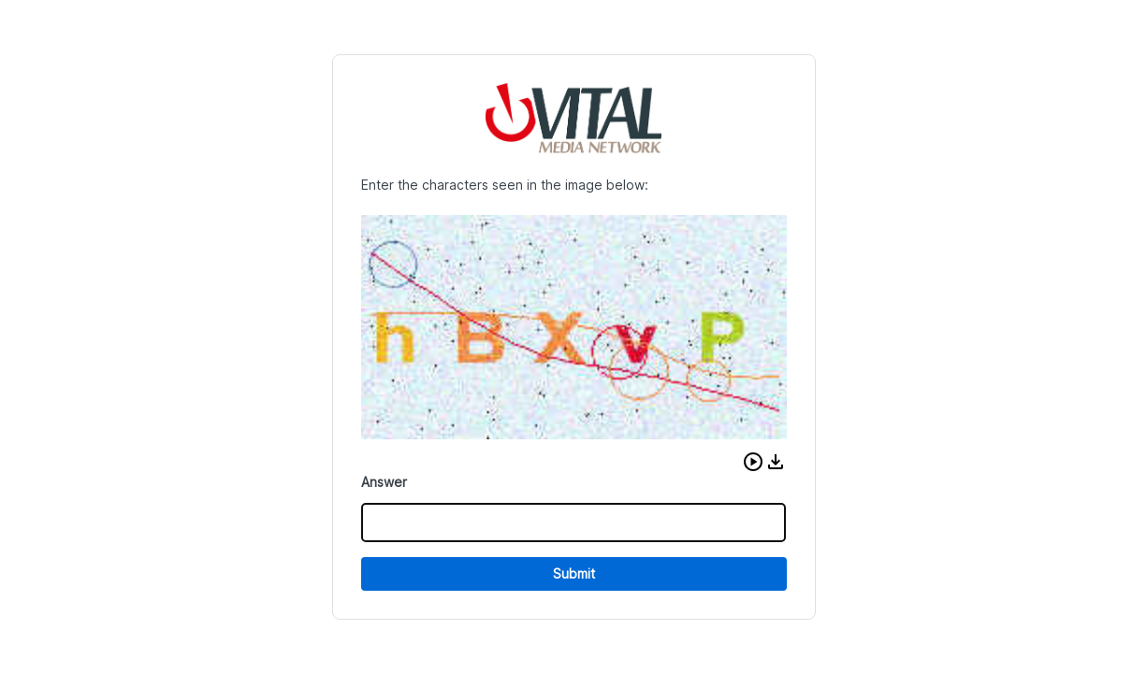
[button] (753, 462)
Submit (574, 573)
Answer (384, 482)
